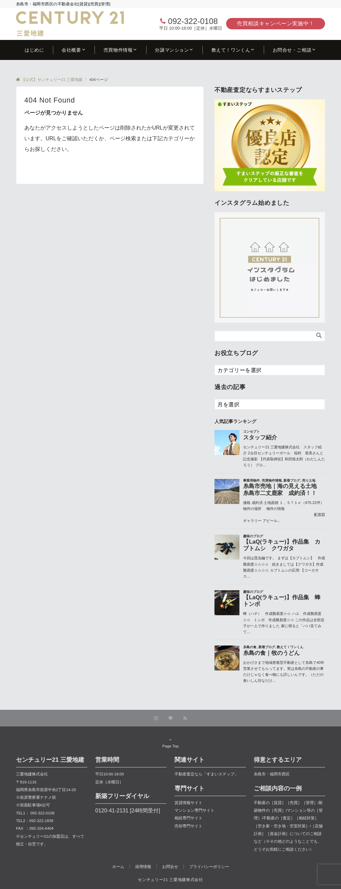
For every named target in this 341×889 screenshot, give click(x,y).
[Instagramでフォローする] (156, 718)
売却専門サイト (188, 826)
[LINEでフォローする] (170, 718)
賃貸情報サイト (188, 802)
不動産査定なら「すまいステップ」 (206, 774)
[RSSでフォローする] (185, 718)
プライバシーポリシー (209, 866)
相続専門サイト (188, 818)
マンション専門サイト (194, 810)
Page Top (170, 742)
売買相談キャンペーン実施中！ (275, 23)
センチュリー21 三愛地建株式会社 (170, 879)
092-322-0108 (193, 21)
